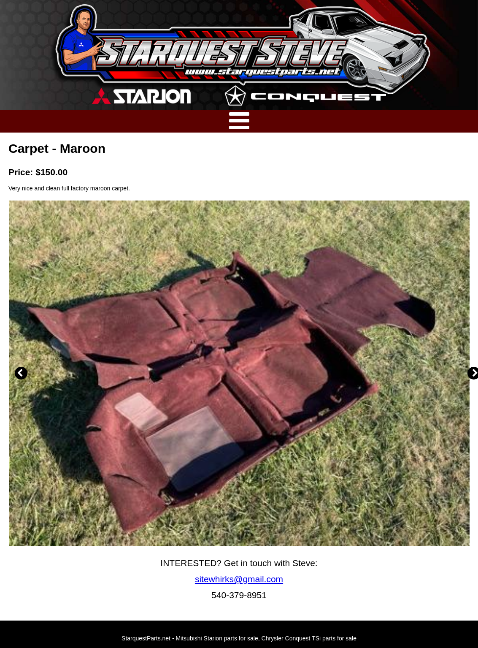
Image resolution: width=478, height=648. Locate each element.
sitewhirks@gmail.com (239, 579)
